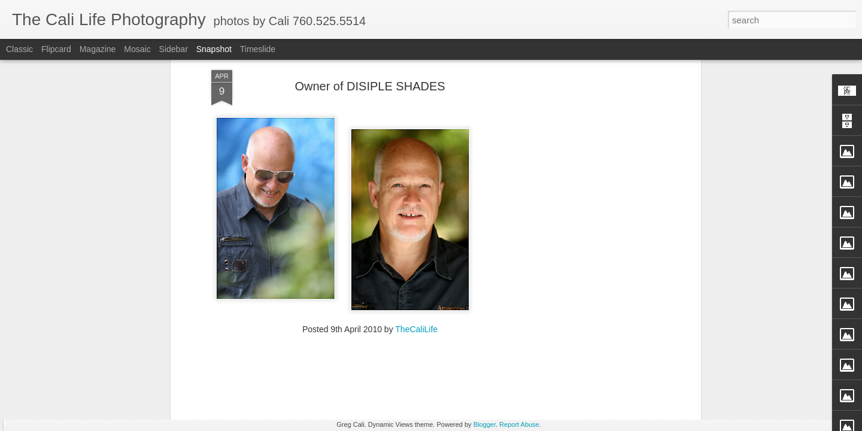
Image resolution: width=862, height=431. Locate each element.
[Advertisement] (370, 318)
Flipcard (56, 49)
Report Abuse (519, 424)
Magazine (98, 49)
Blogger (485, 424)
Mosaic (137, 49)
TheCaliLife (416, 241)
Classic (19, 49)
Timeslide (257, 49)
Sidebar (173, 49)
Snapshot (214, 49)
